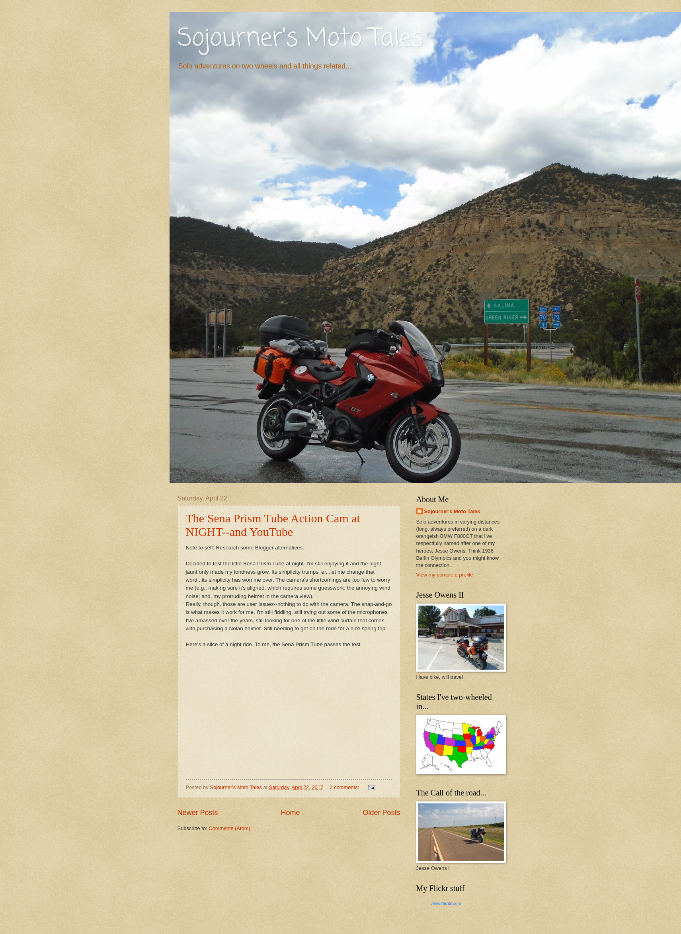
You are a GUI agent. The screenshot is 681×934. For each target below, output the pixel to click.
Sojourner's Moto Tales (300, 39)
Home (290, 813)
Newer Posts (198, 813)
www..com (446, 903)
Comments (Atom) (229, 828)
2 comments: (345, 787)
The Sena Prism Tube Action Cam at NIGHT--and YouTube (273, 525)
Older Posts (381, 813)
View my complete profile (444, 575)
